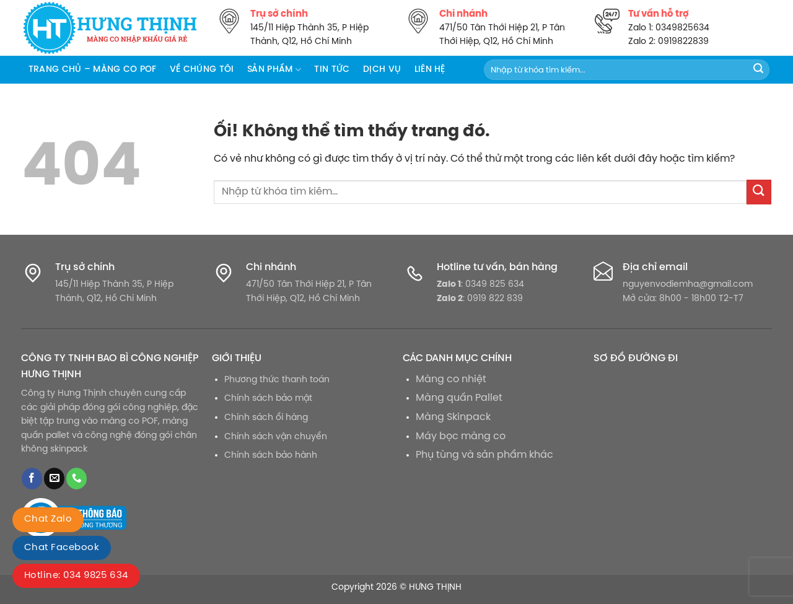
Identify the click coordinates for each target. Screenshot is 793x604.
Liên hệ (429, 69)
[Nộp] (758, 70)
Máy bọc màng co (461, 436)
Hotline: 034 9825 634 (76, 575)
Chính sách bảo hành (270, 455)
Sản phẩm (274, 70)
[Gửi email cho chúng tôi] (54, 478)
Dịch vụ (382, 69)
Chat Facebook (61, 548)
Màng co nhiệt (451, 379)
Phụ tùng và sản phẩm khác (484, 455)
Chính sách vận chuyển (275, 437)
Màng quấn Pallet (459, 398)
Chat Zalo (48, 519)
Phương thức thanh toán (277, 380)
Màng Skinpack (453, 417)
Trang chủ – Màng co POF (92, 69)
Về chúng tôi (202, 69)
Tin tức (331, 69)
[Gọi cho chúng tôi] (76, 478)
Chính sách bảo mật (268, 398)
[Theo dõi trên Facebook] (32, 478)
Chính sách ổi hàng (266, 417)
